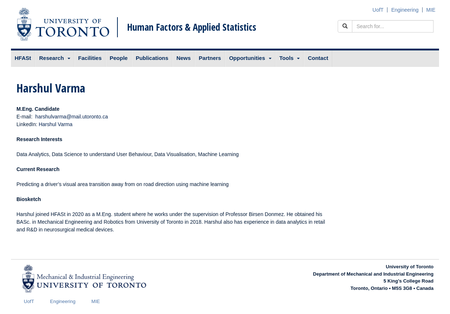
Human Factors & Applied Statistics (191, 27)
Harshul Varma (55, 124)
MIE (430, 10)
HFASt (23, 58)
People (119, 58)
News (183, 58)
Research (51, 58)
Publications (152, 58)
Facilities (90, 58)
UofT (377, 10)
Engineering (405, 10)
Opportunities (247, 58)
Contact (318, 58)
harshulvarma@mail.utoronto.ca (71, 117)
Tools (287, 58)
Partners (210, 58)
